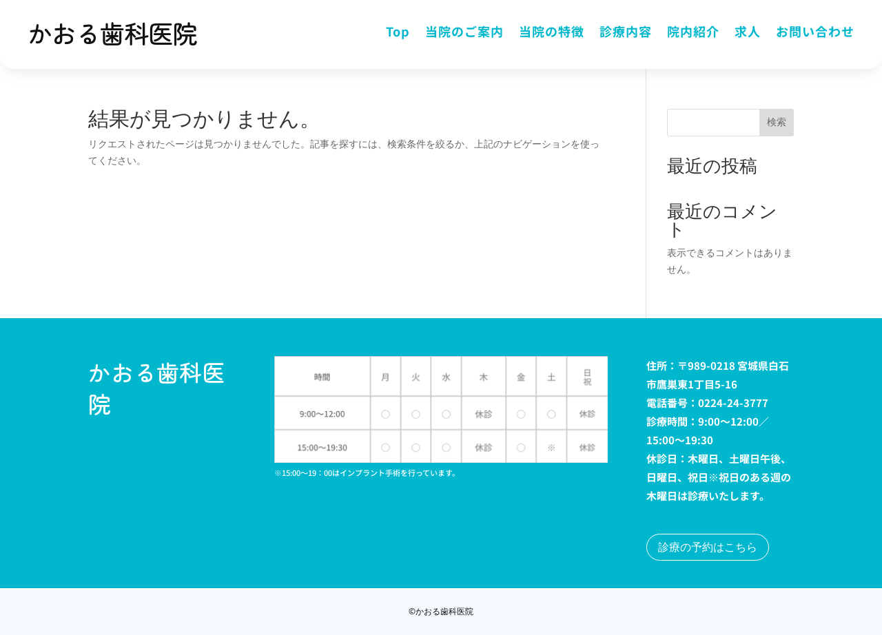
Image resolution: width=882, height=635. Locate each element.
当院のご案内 (464, 33)
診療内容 (625, 33)
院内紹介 (693, 33)
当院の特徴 (551, 33)
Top (398, 33)
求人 (748, 33)
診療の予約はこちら (707, 547)
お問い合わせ (815, 33)
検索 (776, 121)
